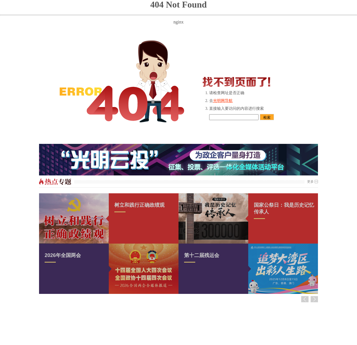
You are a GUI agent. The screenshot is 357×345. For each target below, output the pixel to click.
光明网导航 (223, 101)
